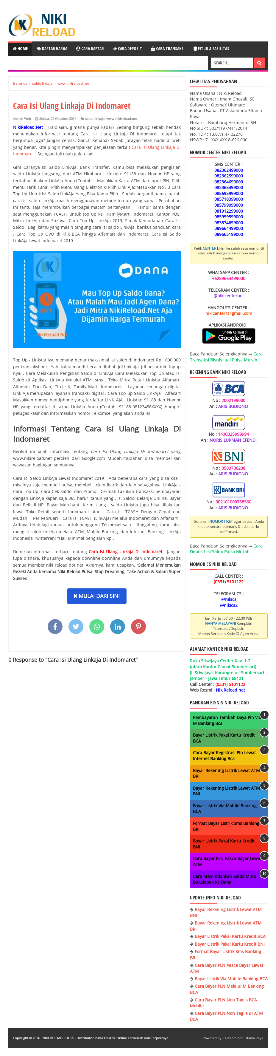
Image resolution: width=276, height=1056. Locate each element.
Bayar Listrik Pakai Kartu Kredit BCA (230, 936)
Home (20, 48)
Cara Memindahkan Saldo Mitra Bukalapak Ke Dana (224, 879)
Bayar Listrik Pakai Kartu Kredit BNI (230, 944)
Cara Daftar (90, 48)
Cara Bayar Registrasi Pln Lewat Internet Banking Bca (224, 755)
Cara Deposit (127, 48)
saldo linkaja (95, 118)
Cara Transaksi (168, 48)
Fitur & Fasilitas (211, 48)
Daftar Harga (52, 48)
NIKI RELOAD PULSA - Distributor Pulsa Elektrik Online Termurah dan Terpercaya (105, 1038)
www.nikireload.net (121, 118)
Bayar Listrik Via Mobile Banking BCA (231, 978)
